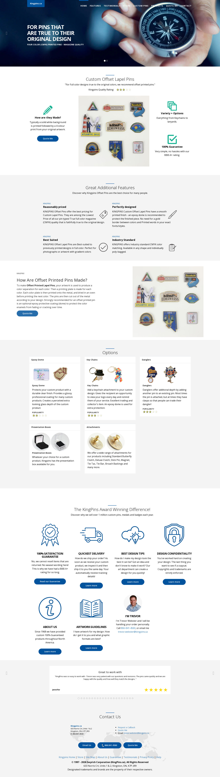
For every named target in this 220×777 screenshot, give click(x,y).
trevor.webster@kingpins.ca (133, 631)
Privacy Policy (147, 757)
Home (83, 5)
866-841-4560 (128, 628)
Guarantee (115, 757)
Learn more (91, 585)
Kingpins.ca (36, 3)
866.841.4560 (109, 745)
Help (158, 757)
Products (157, 5)
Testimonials (112, 5)
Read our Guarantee (50, 581)
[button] (6, 33)
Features (95, 5)
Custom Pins (140, 5)
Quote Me (172, 5)
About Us (102, 757)
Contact (186, 5)
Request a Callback (126, 727)
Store (126, 5)
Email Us (87, 745)
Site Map (90, 757)
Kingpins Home (67, 757)
